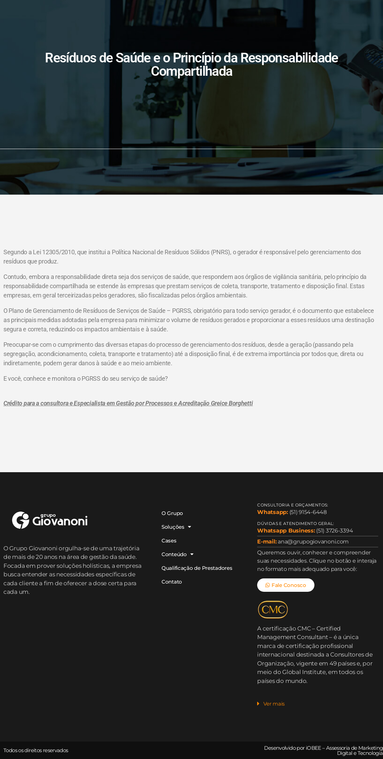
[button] (317, 705)
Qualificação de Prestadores (117, 23)
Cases (169, 7)
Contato (178, 23)
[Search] (371, 16)
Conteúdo (207, 8)
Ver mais (274, 703)
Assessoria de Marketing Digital (354, 750)
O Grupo (92, 7)
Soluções (132, 8)
